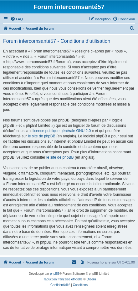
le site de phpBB (41, 136)
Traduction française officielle (62, 279)
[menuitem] (16, 19)
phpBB (54, 273)
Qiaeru (91, 279)
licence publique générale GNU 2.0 (62, 131)
